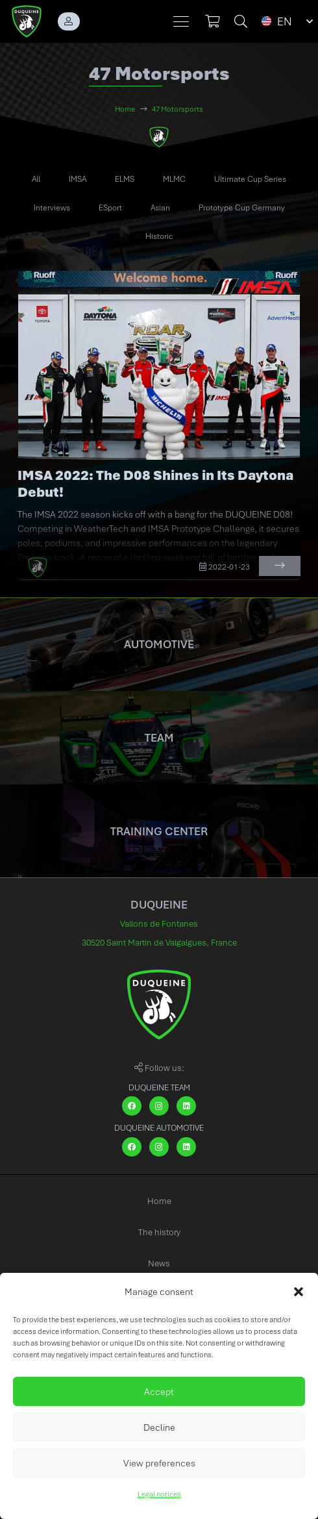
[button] (298, 1291)
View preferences (159, 1463)
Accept (159, 1392)
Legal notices (159, 1494)
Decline (159, 1427)
